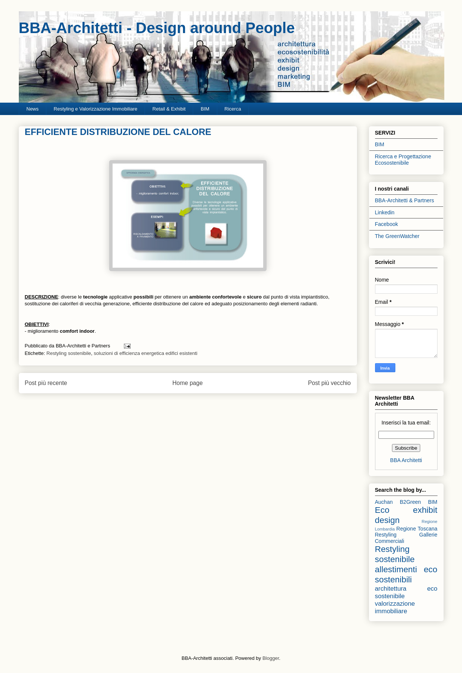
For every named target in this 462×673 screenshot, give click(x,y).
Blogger (270, 658)
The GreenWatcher (397, 236)
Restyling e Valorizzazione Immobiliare (95, 109)
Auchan (384, 502)
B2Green (410, 502)
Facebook (386, 224)
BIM (205, 109)
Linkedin (385, 212)
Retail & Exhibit (169, 109)
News (32, 109)
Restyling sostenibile (68, 353)
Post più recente (46, 383)
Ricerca (232, 109)
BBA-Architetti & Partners (404, 200)
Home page (187, 383)
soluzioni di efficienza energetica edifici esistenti (145, 353)
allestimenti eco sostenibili (406, 574)
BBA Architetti (406, 460)
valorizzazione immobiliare (395, 607)
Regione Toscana (417, 529)
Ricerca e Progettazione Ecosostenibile (403, 159)
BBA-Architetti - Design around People (157, 28)
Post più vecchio (329, 383)
